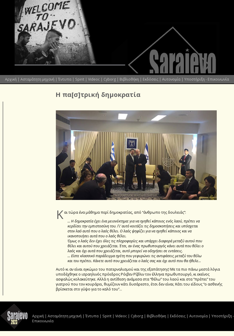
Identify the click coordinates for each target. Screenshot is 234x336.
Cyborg (110, 79)
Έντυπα (64, 79)
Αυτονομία (171, 79)
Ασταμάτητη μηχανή (37, 79)
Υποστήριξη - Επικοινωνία (206, 79)
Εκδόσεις (150, 79)
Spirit (79, 79)
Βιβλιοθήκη (129, 79)
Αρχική (11, 79)
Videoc (94, 79)
